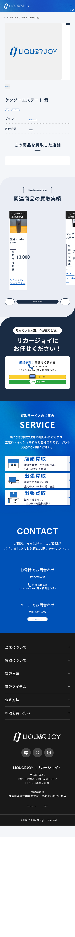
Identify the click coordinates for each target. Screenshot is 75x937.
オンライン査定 (41, 422)
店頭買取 (34, 143)
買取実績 (18, 17)
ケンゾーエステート (31, 122)
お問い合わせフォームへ (37, 713)
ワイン (11, 122)
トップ (6, 17)
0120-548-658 (40, 405)
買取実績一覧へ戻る (39, 337)
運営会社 (55, 905)
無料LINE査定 (42, 435)
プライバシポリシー (27, 905)
